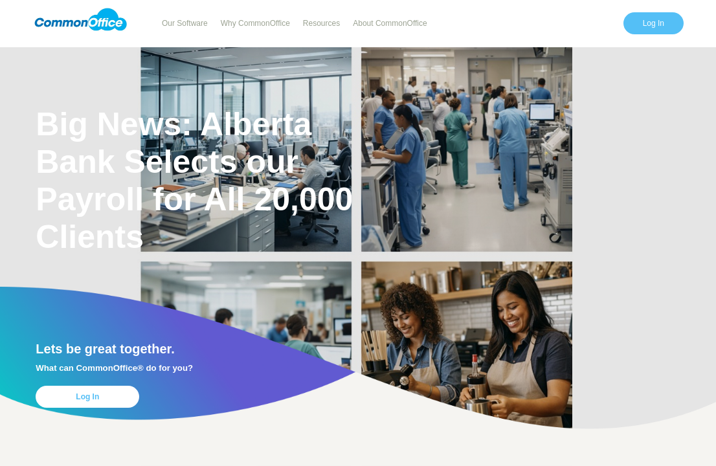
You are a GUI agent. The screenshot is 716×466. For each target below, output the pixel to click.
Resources (321, 23)
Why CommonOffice (255, 23)
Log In (653, 23)
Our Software (185, 23)
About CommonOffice (390, 23)
